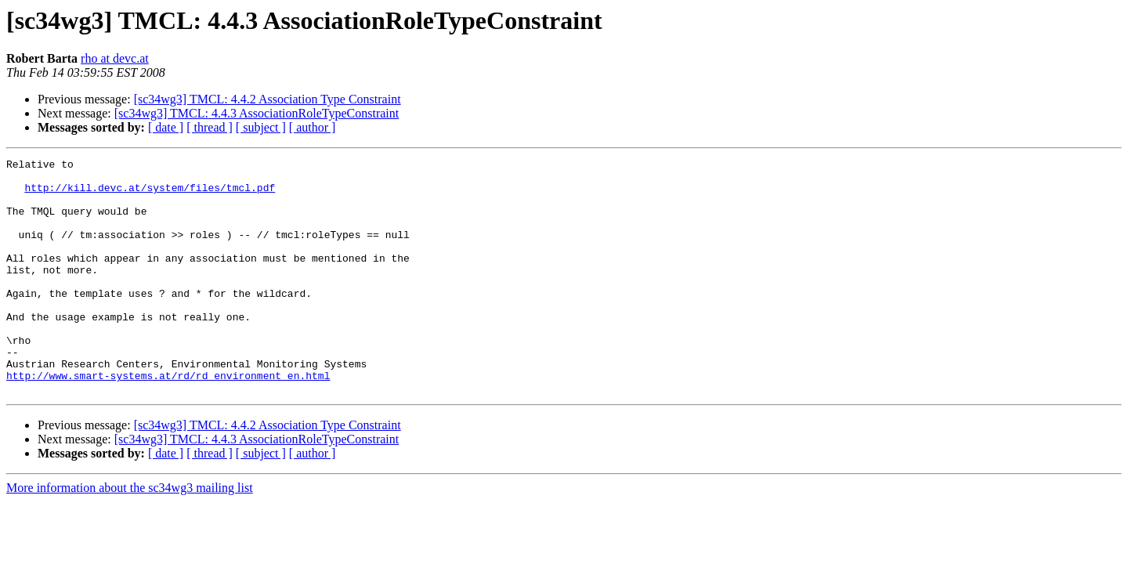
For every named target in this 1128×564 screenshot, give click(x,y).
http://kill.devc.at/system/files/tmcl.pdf (149, 194)
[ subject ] (261, 127)
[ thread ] (209, 127)
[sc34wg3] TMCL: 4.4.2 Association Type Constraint (267, 99)
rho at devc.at (115, 58)
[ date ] (165, 127)
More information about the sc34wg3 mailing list (129, 534)
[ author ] (312, 127)
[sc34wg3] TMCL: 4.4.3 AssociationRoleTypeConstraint (256, 113)
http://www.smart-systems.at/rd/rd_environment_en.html (168, 420)
